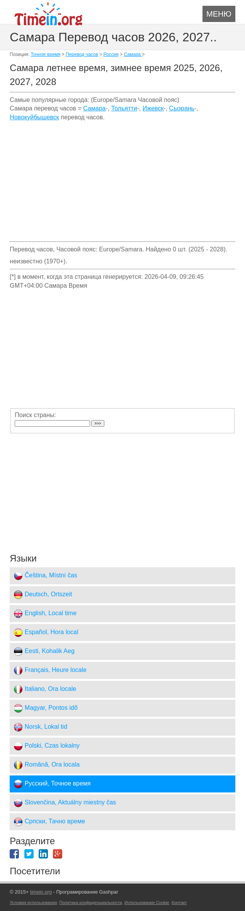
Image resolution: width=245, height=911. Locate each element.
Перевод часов (82, 54)
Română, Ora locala (47, 765)
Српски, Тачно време (49, 821)
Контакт (179, 902)
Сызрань (181, 108)
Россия (110, 54)
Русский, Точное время (52, 784)
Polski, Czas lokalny (47, 746)
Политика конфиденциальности (91, 902)
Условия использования (33, 902)
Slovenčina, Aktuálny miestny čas (65, 803)
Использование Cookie (146, 902)
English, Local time (45, 613)
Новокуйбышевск (34, 117)
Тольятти (124, 108)
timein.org (41, 892)
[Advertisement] (122, 184)
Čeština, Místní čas (45, 575)
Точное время (45, 54)
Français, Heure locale (50, 670)
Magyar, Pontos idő (45, 708)
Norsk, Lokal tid (40, 727)
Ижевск (153, 108)
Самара (133, 54)
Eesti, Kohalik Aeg (44, 651)
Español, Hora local (46, 632)
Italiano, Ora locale (45, 689)
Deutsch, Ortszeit (43, 594)
